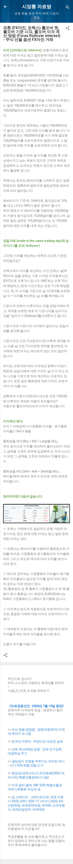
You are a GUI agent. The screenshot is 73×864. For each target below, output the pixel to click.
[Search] (67, 8)
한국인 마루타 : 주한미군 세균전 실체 (37, 741)
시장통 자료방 (36, 6)
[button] (67, 29)
